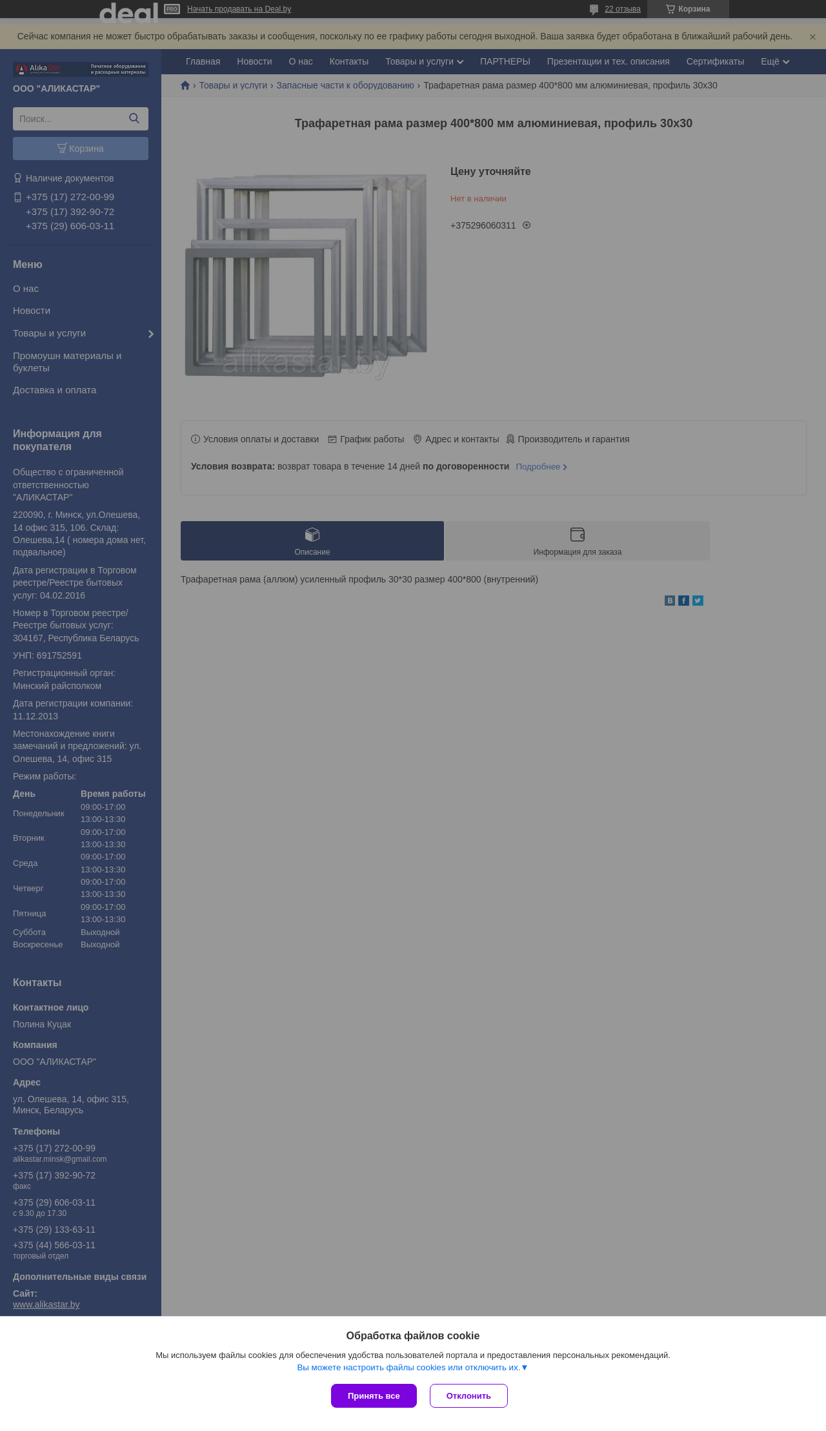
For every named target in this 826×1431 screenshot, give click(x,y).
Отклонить (469, 1396)
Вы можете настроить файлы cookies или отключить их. (408, 1367)
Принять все (374, 1396)
